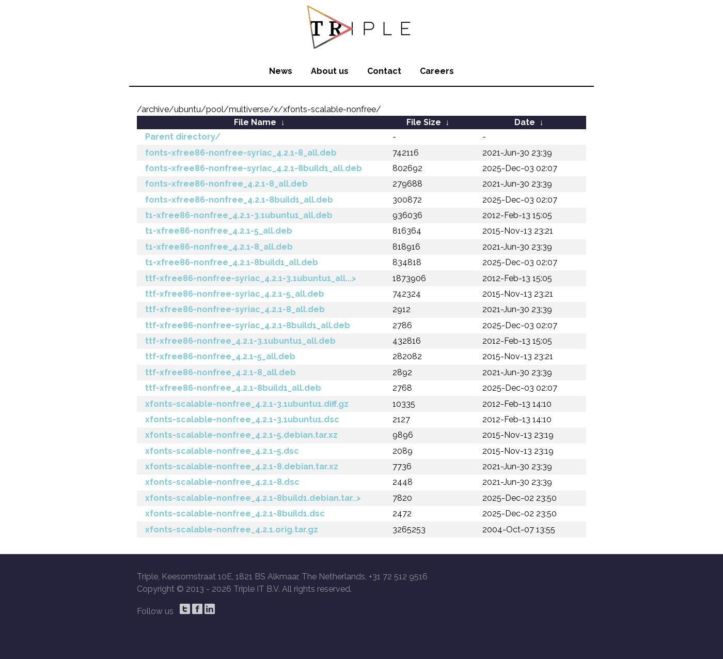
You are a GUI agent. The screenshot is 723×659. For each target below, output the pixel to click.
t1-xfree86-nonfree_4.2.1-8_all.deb (219, 247)
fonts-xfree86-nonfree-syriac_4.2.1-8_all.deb (241, 153)
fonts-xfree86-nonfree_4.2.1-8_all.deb (226, 184)
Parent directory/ (183, 137)
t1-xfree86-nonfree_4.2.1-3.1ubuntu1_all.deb (239, 215)
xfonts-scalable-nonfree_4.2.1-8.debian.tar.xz (241, 466)
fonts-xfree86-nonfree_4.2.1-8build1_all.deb (239, 200)
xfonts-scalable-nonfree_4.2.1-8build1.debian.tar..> (253, 498)
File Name (255, 122)
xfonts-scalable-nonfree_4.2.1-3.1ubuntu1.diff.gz (247, 404)
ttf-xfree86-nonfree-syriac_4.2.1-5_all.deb (234, 294)
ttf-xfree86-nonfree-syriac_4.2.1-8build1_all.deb (247, 325)
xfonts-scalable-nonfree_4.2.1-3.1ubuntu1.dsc (242, 419)
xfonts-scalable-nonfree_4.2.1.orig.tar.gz (231, 529)
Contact (384, 71)
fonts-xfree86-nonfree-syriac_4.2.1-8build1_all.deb (253, 168)
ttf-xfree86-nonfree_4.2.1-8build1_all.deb (233, 388)
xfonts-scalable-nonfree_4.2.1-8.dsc (222, 482)
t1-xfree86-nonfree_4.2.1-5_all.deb (218, 231)
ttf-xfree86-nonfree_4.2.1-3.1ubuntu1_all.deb (240, 341)
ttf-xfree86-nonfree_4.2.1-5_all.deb (220, 356)
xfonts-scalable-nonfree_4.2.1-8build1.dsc (235, 513)
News (280, 71)
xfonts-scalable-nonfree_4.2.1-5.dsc (222, 451)
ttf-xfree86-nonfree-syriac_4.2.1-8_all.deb (235, 309)
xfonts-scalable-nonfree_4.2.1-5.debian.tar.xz (241, 435)
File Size (423, 122)
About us (330, 71)
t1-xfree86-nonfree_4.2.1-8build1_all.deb (231, 262)
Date (524, 122)
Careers (437, 71)
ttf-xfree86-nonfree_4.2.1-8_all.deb (220, 372)
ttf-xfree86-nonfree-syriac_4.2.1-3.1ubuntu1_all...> (250, 278)
